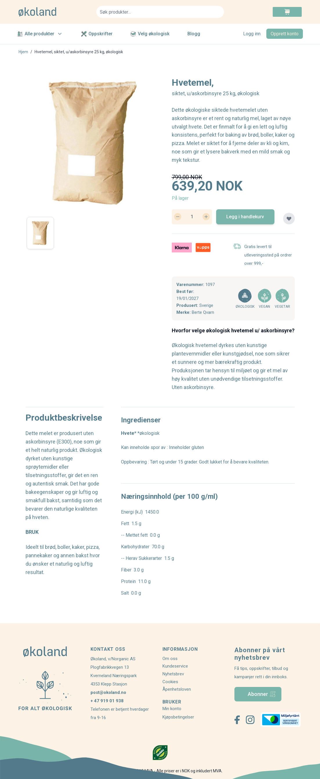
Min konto (171, 708)
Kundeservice (175, 666)
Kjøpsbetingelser (178, 717)
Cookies (170, 681)
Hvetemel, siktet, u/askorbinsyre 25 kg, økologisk (79, 52)
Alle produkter (40, 33)
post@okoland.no (108, 692)
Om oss (170, 658)
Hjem (23, 52)
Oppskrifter (97, 33)
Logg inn (252, 33)
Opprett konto (285, 33)
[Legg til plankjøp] (289, 218)
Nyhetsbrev (173, 674)
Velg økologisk (150, 33)
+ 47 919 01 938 (107, 700)
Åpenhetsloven (176, 689)
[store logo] (54, 12)
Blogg (193, 33)
